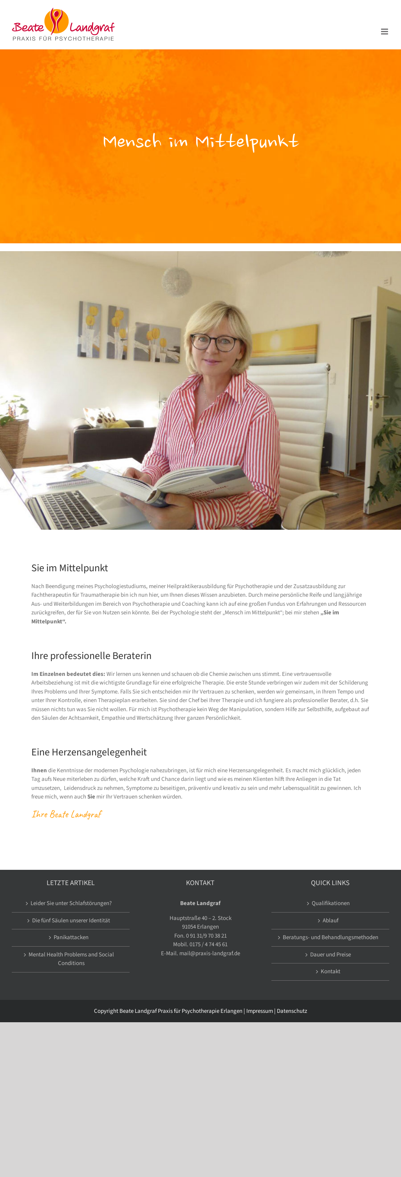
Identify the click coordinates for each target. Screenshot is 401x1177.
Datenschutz (292, 1011)
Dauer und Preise (330, 955)
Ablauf (330, 920)
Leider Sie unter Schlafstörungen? (71, 903)
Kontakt (330, 971)
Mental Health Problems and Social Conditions (71, 959)
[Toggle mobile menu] (385, 31)
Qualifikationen (331, 903)
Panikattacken (71, 937)
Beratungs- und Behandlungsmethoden (330, 937)
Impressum (259, 1011)
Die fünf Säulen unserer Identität (71, 920)
